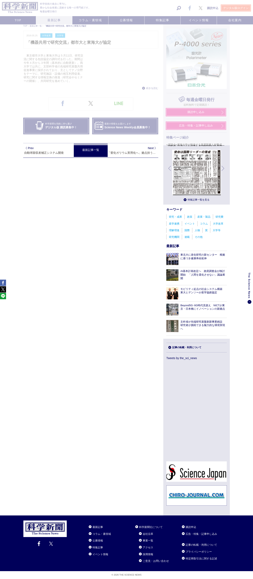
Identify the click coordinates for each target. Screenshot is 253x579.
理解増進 (174, 230)
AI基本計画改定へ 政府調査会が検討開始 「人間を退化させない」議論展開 (202, 275)
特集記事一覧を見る (198, 199)
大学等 (217, 230)
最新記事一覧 (90, 150)
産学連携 (174, 223)
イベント (189, 223)
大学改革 (218, 223)
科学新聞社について (151, 527)
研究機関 (174, 236)
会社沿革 (148, 533)
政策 (189, 216)
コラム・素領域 (102, 533)
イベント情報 (100, 554)
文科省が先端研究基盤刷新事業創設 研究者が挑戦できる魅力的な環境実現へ (202, 325)
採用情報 (148, 554)
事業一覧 (148, 540)
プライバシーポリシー (199, 551)
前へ (170, 171)
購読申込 (191, 527)
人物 (197, 230)
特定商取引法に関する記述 (201, 558)
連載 (187, 236)
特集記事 (98, 547)
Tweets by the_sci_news (181, 358)
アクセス (148, 547)
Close (70, 522)
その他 (199, 236)
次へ (223, 171)
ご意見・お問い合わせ (156, 560)
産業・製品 (203, 216)
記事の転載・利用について (186, 347)
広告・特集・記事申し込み (201, 533)
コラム (204, 223)
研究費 (219, 216)
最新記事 (98, 527)
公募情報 (98, 540)
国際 (187, 230)
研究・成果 (175, 216)
